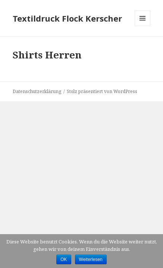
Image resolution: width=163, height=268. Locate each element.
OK (63, 259)
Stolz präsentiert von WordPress (102, 91)
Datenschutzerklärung (37, 91)
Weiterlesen (91, 259)
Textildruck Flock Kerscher (67, 18)
